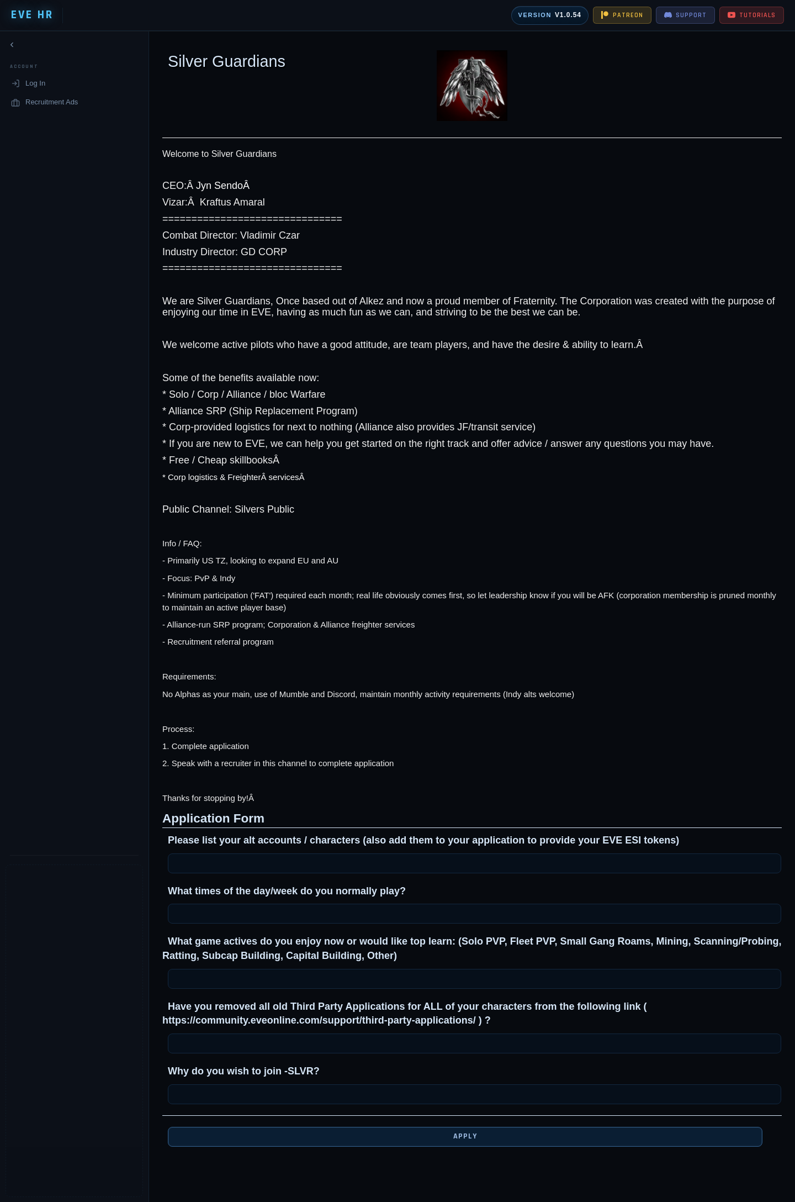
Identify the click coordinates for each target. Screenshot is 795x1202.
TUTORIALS (752, 15)
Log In (28, 85)
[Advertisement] (66, 1030)
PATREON (622, 15)
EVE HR (32, 15)
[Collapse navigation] (12, 47)
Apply (456, 1136)
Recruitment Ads (44, 104)
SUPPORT (685, 15)
